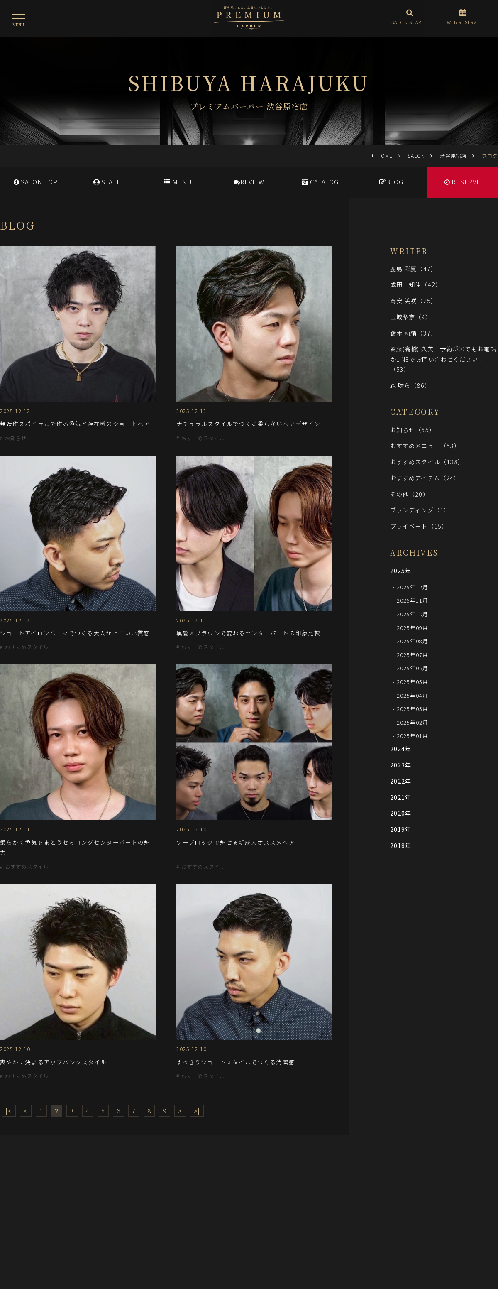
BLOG (391, 181)
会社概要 (288, 1202)
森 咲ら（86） (410, 385)
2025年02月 (413, 722)
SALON (416, 155)
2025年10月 (413, 614)
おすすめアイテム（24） (425, 477)
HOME (385, 155)
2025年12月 (413, 587)
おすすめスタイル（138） (427, 461)
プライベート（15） (419, 526)
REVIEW (249, 181)
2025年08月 (413, 641)
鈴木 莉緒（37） (413, 332)
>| (197, 1110)
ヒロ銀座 (249, 1238)
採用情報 (254, 1202)
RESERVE (462, 181)
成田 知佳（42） (416, 284)
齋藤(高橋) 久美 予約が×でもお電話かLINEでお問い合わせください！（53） (443, 358)
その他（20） (409, 494)
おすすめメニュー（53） (425, 445)
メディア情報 (215, 1202)
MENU (178, 181)
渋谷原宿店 (453, 155)
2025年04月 (413, 695)
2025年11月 (413, 600)
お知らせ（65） (412, 429)
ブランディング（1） (420, 509)
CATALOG (320, 181)
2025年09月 (413, 627)
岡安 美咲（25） (413, 300)
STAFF (106, 181)
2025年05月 (413, 682)
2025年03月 (413, 709)
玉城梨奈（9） (411, 316)
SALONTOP (36, 181)
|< (9, 1110)
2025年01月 (413, 736)
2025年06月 (413, 668)
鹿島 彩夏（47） (413, 268)
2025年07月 (413, 654)
